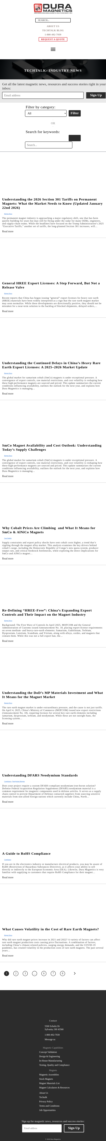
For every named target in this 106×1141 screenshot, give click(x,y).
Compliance (7, 781)
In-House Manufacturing (50, 1060)
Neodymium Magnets (18, 781)
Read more (7, 231)
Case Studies (7, 538)
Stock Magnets (46, 1079)
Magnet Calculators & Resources (54, 1087)
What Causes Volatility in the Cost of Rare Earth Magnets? (50, 929)
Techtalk (43, 1097)
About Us (53, 26)
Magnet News (8, 214)
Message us (50, 1039)
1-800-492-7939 (53, 34)
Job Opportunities (47, 1110)
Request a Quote (53, 39)
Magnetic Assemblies (49, 1074)
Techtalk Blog (53, 30)
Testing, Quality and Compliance (54, 1065)
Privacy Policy (46, 1101)
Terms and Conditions (49, 1106)
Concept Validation (48, 1052)
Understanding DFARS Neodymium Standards (40, 775)
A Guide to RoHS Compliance (26, 853)
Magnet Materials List (49, 1083)
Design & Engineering (49, 1056)
